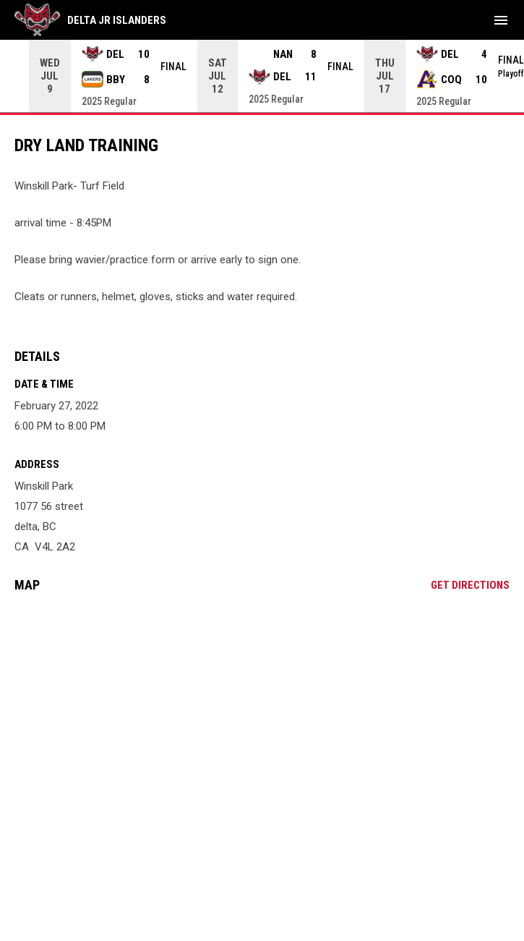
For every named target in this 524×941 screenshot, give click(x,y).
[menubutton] (501, 20)
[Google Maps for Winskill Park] (262, 714)
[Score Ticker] (262, 76)
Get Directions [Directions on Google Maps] (470, 585)
